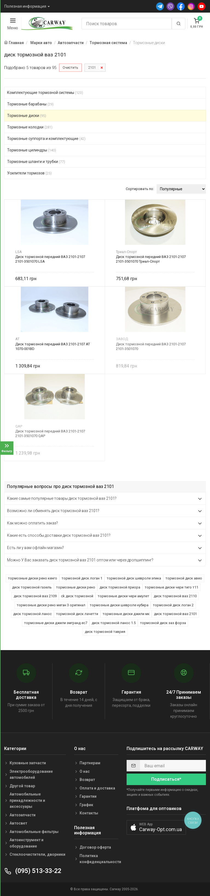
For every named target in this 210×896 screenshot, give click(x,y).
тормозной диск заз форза (163, 623)
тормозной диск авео (183, 578)
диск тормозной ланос (32, 614)
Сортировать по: (140, 189)
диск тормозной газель (32, 587)
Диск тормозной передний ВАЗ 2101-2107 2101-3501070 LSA (50, 259)
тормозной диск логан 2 (173, 605)
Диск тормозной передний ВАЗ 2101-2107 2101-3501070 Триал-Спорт (151, 259)
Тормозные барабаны (30, 104)
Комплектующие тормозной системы (45, 92)
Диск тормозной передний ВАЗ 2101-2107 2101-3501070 (151, 346)
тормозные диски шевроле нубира (119, 605)
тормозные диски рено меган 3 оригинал (51, 605)
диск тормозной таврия (105, 632)
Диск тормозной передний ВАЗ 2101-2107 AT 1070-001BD (52, 346)
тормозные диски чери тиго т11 (171, 587)
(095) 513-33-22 (32, 871)
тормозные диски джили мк (126, 614)
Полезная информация (25, 6)
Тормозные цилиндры (31, 150)
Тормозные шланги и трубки (36, 161)
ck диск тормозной (77, 596)
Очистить (70, 67)
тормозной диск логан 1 (82, 578)
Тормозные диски (26, 115)
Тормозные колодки (29, 127)
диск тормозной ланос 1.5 (114, 623)
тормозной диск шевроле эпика (134, 578)
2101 (92, 67)
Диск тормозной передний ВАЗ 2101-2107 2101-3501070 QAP (50, 433)
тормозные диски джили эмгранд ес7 (55, 623)
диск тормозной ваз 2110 (175, 596)
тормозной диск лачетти (77, 614)
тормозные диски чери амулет (123, 596)
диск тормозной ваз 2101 (175, 614)
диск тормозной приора (120, 587)
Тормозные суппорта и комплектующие (46, 138)
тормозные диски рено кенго (32, 578)
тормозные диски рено (75, 587)
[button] (156, 827)
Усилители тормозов (29, 173)
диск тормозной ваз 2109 (35, 596)
